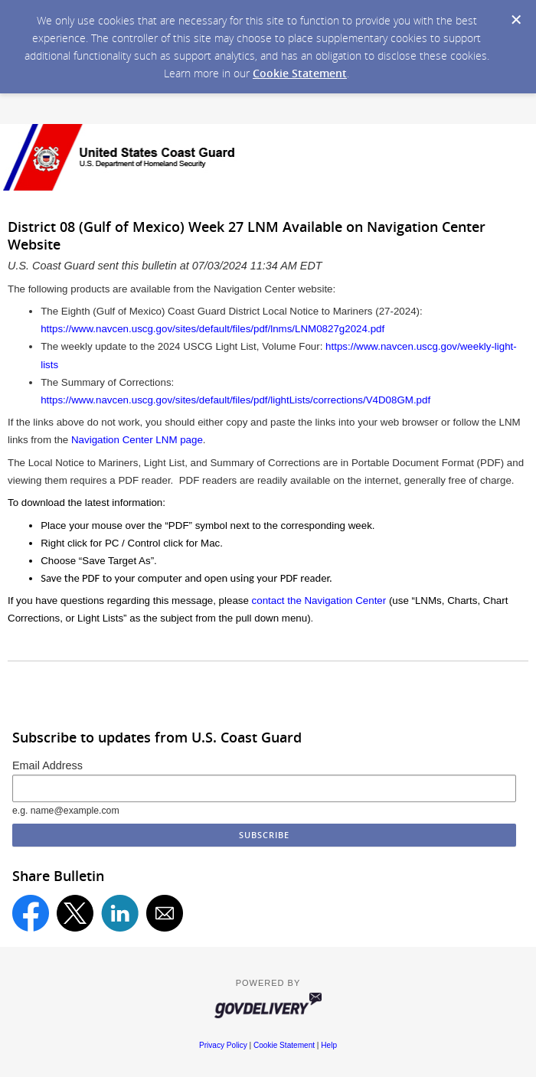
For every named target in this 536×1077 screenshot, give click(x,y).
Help (329, 1045)
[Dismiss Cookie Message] (516, 20)
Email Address (47, 765)
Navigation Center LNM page (137, 439)
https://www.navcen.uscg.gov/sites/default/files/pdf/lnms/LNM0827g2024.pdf (212, 329)
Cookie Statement (300, 73)
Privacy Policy (223, 1045)
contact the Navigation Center (319, 600)
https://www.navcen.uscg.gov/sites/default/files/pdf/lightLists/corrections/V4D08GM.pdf (235, 400)
